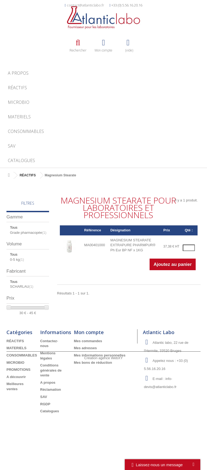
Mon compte (89, 357)
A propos (18, 73)
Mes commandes (88, 365)
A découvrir (16, 401)
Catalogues (21, 160)
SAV (11, 146)
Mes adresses (85, 373)
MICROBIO (18, 102)
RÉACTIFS (17, 88)
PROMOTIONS (18, 394)
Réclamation (50, 414)
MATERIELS (19, 117)
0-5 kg (17, 260)
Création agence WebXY (103, 455)
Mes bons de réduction (93, 387)
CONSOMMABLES (26, 131)
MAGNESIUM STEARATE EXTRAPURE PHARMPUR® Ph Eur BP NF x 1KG (132, 245)
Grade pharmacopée (28, 233)
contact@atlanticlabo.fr (85, 5)
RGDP (45, 429)
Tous (13, 227)
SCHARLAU (21, 286)
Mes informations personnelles (99, 380)
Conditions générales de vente (51, 395)
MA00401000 (94, 245)
